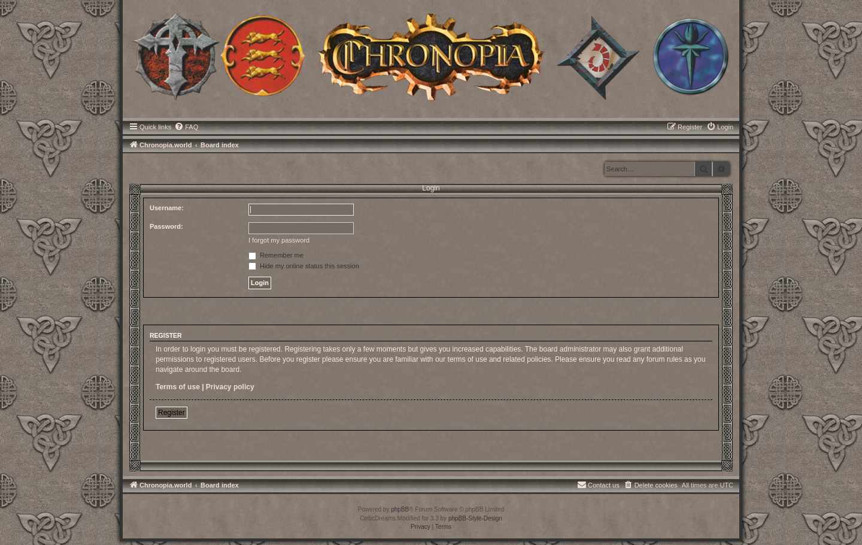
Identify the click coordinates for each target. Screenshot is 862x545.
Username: (167, 207)
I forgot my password (278, 240)
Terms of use (178, 387)
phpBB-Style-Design (475, 518)
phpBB (400, 509)
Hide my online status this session (303, 266)
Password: (166, 226)
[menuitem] (186, 127)
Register (171, 412)
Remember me (275, 255)
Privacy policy (230, 387)
